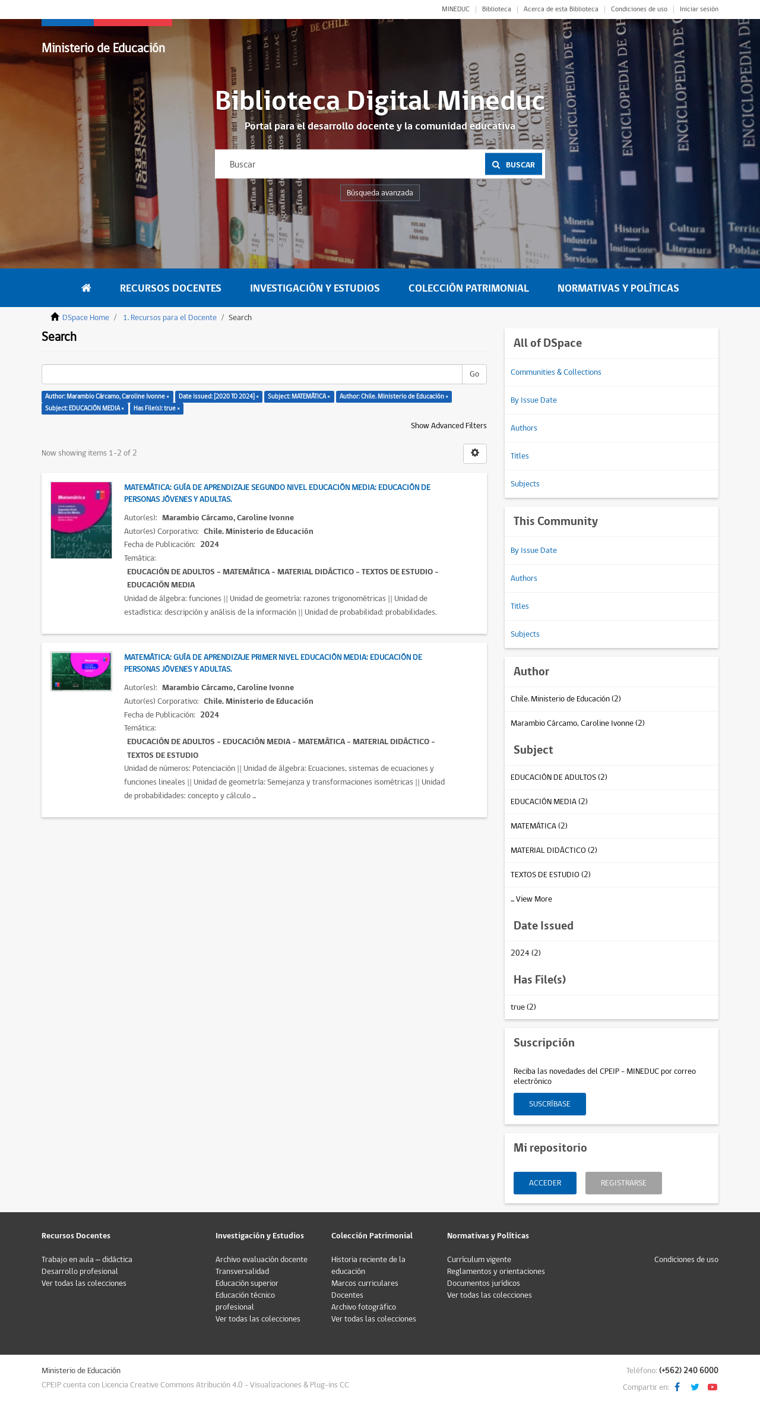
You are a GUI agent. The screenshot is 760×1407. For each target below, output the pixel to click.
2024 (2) (526, 953)
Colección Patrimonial (468, 288)
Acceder (545, 1183)
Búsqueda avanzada (380, 193)
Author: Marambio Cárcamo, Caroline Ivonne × (107, 396)
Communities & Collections (556, 372)
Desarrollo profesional (80, 1272)
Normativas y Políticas (618, 288)
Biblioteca (496, 9)
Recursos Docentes (170, 288)
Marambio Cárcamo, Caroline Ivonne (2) (578, 723)
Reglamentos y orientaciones (496, 1272)
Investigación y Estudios (315, 288)
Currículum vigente (479, 1260)
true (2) (523, 1007)
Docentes (347, 1295)
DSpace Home (85, 318)
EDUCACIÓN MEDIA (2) (549, 802)
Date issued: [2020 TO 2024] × (219, 396)
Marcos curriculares (364, 1283)
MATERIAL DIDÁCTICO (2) (554, 850)
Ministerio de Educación (103, 48)
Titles (520, 456)
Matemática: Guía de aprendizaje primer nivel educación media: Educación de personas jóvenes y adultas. (273, 663)
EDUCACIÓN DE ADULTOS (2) (559, 777)
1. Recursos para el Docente (170, 318)
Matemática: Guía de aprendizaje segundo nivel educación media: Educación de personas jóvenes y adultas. (277, 493)
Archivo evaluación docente (262, 1260)
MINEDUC (456, 9)
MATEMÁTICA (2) (539, 826)
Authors (524, 428)
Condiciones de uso (639, 9)
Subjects (525, 484)
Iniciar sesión (699, 9)
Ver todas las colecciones (84, 1283)
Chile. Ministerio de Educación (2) (566, 699)
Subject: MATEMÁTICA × (299, 396)
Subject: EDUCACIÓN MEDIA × (84, 408)
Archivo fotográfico (363, 1307)
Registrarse (624, 1183)
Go (474, 374)
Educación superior (247, 1283)
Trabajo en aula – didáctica (87, 1260)
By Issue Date (534, 400)
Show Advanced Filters (449, 426)
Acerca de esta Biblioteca (561, 9)
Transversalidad (242, 1272)
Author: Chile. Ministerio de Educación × (394, 396)
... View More (531, 899)
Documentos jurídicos (483, 1283)
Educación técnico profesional (245, 1301)
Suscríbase (550, 1104)
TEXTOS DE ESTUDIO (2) (551, 875)
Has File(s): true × (157, 408)
